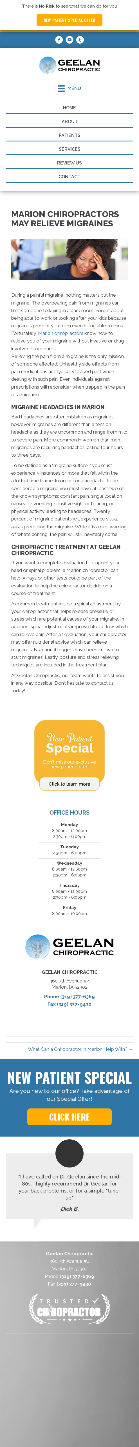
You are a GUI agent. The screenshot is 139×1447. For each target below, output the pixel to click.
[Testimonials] (69, 1186)
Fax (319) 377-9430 (69, 1004)
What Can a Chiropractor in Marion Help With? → (80, 1049)
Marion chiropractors (60, 333)
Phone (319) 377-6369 (69, 996)
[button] (69, 1116)
